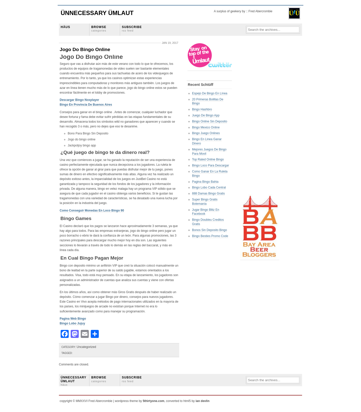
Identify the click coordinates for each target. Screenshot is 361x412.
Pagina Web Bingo (73, 318)
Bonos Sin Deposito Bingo (209, 230)
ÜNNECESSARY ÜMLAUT (73, 381)
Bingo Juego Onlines (206, 133)
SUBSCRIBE (132, 28)
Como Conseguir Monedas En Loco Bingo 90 (92, 210)
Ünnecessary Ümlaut (97, 13)
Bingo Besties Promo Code (210, 236)
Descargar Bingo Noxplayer (79, 100)
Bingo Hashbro (202, 109)
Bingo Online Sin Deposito (209, 121)
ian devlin (202, 401)
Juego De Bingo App (205, 115)
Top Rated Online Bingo (208, 159)
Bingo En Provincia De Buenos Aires (86, 104)
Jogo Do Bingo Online (85, 49)
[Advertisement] (260, 118)
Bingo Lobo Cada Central (209, 187)
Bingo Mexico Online (206, 127)
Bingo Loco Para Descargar (210, 165)
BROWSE (98, 28)
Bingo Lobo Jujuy (72, 323)
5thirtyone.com (153, 401)
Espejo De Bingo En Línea (209, 93)
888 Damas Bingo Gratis (208, 193)
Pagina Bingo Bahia (205, 181)
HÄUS (65, 27)
